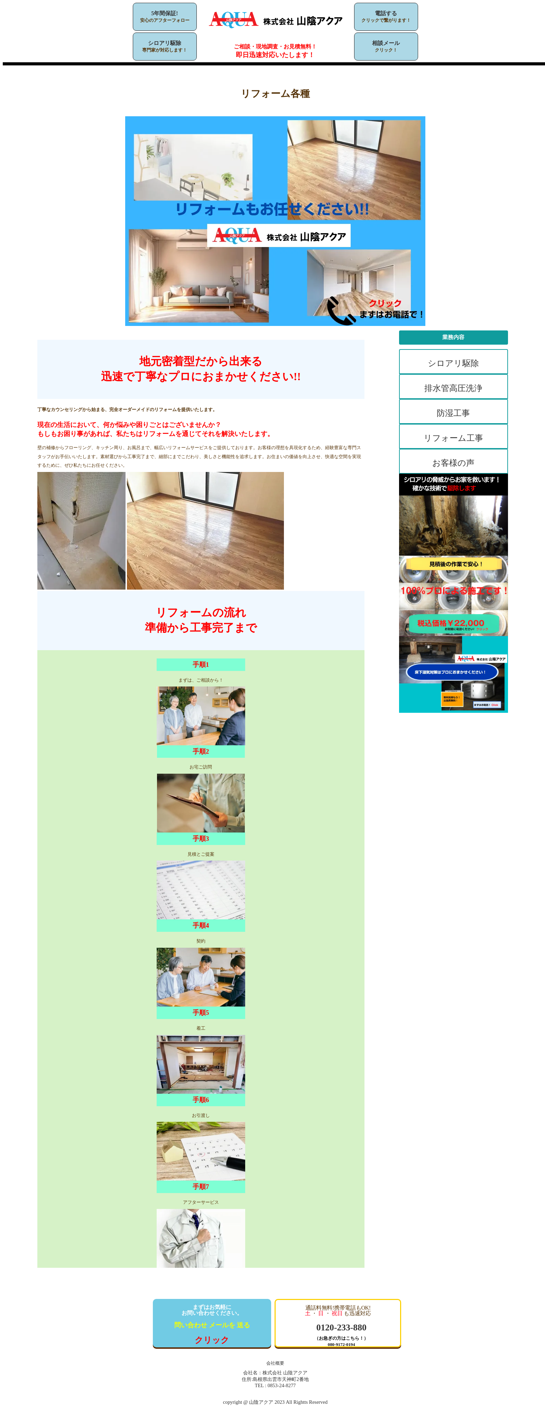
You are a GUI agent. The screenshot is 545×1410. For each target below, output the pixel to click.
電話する (386, 13)
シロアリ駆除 (164, 43)
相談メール (386, 43)
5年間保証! (164, 13)
